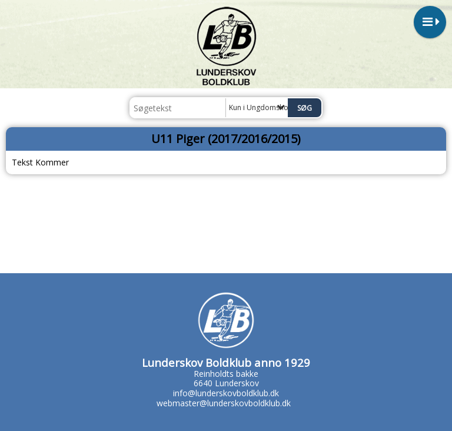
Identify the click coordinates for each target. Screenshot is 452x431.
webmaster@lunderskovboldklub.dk (224, 403)
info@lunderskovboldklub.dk (226, 393)
